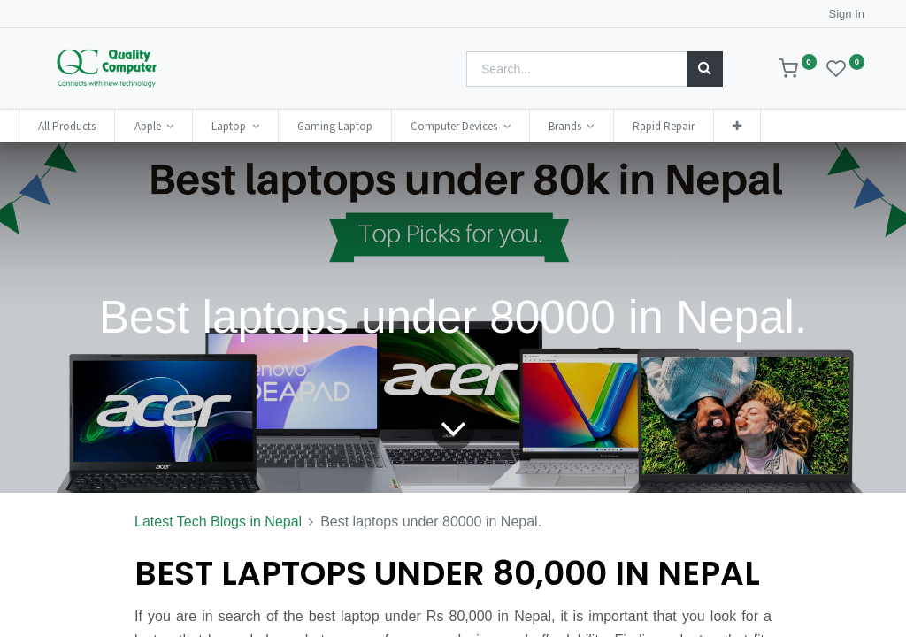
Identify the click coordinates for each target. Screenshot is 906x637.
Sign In (846, 13)
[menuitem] (89, 126)
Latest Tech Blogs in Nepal (218, 521)
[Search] (705, 69)
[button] (760, 126)
